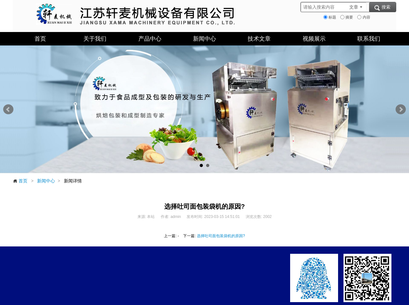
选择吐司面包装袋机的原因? (221, 236)
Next (401, 109)
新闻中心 (46, 180)
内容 (363, 17)
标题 (329, 17)
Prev (8, 109)
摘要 (346, 17)
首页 (20, 180)
